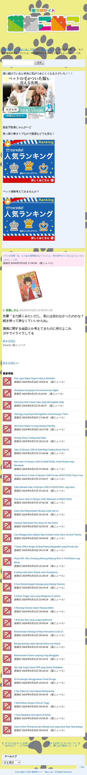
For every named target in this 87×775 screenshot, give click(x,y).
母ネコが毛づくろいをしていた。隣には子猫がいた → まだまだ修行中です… (62, 744)
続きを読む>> (11, 363)
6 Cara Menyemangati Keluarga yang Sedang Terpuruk (39, 584)
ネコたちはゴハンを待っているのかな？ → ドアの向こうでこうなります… (19, 744)
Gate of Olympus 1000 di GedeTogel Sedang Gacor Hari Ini (41, 449)
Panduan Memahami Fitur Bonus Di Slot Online (36, 523)
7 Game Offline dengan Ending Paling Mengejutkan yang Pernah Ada (46, 546)
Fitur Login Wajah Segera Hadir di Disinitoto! (34, 378)
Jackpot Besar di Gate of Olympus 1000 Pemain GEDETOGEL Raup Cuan (48, 475)
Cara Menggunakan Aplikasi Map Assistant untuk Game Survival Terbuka (47, 534)
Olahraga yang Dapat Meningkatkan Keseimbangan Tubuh (41, 414)
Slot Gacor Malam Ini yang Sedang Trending (34, 426)
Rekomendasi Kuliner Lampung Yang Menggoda (36, 655)
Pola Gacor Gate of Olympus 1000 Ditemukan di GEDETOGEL (43, 499)
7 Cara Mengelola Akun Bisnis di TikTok (32, 715)
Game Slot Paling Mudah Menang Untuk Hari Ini (36, 511)
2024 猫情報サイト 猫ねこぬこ (40, 772)
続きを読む (9, 341)
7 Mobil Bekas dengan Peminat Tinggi (31, 703)
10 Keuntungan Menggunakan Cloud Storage (35, 679)
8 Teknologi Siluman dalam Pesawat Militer (34, 608)
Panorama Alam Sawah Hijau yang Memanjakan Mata (39, 402)
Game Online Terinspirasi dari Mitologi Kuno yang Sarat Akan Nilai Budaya (48, 727)
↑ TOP (81, 767)
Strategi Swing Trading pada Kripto (30, 438)
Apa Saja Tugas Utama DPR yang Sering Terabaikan (38, 667)
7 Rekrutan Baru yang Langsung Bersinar (33, 620)
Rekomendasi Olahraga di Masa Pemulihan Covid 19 (38, 631)
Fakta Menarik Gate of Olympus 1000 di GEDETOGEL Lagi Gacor (44, 487)
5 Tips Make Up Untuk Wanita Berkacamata (34, 691)
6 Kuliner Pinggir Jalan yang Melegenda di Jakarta (37, 596)
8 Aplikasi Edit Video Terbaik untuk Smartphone (36, 572)
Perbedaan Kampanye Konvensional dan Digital (36, 390)
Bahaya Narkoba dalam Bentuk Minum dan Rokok (37, 643)
